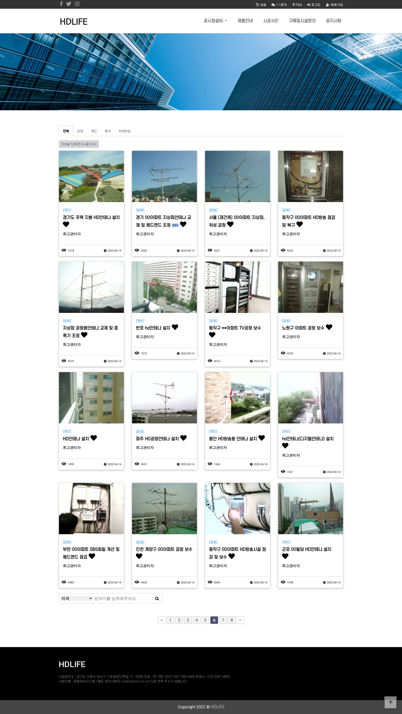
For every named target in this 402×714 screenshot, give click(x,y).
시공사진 (270, 21)
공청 (80, 130)
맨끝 (240, 620)
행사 (108, 130)
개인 (94, 130)
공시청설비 (214, 21)
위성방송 (124, 130)
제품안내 (245, 21)
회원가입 (334, 4)
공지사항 (333, 21)
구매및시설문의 (302, 21)
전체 (66, 130)
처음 (162, 620)
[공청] (140, 210)
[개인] (67, 210)
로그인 (313, 4)
